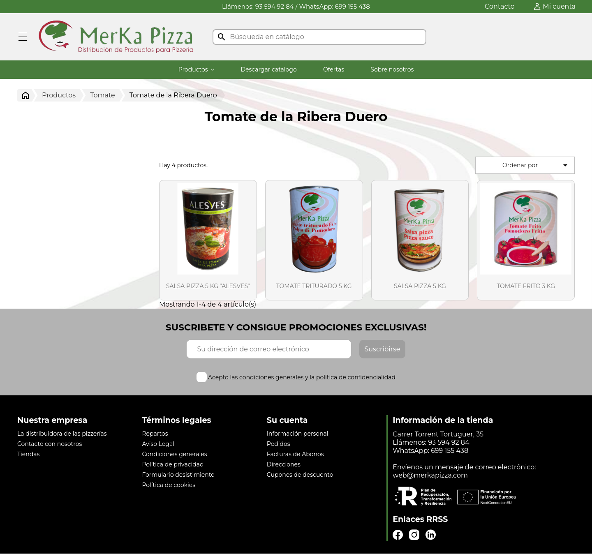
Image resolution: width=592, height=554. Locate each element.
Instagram (414, 535)
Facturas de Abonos (295, 454)
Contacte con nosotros (49, 444)
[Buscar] (319, 37)
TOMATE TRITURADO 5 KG (314, 286)
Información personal (297, 433)
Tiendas (28, 454)
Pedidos (278, 444)
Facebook (398, 535)
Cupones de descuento (300, 474)
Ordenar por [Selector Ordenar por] (536, 165)
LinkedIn (431, 535)
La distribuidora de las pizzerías (62, 433)
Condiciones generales (174, 454)
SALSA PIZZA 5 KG (420, 286)
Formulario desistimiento (178, 474)
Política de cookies (168, 485)
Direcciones (284, 464)
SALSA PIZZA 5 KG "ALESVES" (208, 286)
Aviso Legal (158, 444)
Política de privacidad (173, 464)
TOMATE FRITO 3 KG (526, 286)
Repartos (155, 433)
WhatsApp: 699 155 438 (334, 6)
